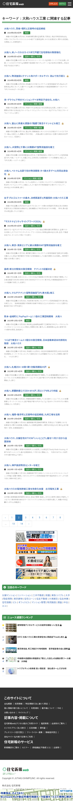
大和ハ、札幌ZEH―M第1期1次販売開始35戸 (27, 366)
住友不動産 (41, 598)
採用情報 (18, 703)
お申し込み (53, 4)
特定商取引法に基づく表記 (36, 703)
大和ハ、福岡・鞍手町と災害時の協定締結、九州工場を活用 (32, 413)
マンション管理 (39, 601)
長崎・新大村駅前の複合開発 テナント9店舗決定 (29, 268)
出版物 (56, 747)
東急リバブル (57, 594)
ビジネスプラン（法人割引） (15, 727)
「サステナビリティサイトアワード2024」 (24, 221)
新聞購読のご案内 (11, 747)
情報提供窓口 (51, 731)
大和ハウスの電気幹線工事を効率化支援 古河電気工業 (33, 488)
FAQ (59, 707)
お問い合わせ (9, 712)
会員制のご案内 (58, 722)
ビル (15, 601)
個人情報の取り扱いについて (16, 707)
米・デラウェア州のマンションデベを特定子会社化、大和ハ (31, 99)
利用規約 (35, 707)
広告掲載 (33, 727)
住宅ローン (29, 598)
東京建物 (18, 598)
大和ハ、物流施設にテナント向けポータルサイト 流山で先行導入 (36, 76)
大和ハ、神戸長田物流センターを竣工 (22, 464)
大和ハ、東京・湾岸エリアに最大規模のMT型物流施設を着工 (33, 245)
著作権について (48, 707)
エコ (4, 605)
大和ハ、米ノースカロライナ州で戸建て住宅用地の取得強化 (32, 52)
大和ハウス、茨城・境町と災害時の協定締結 (24, 28)
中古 (66, 601)
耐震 (48, 594)
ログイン (62, 4)
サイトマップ (23, 712)
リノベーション (24, 594)
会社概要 (8, 703)
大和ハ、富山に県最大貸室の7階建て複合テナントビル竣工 (33, 123)
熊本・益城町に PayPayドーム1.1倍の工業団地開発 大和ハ (33, 315)
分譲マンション (9, 594)
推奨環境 (45, 722)
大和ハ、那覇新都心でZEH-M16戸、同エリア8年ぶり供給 (32, 390)
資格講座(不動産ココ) (41, 747)
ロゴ (13, 4)
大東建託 (53, 598)
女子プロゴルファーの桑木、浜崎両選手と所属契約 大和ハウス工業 (36, 197)
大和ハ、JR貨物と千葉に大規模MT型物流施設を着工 (29, 147)
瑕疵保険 (7, 598)
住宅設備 (6, 601)
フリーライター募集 (35, 731)
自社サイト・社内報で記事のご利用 (18, 736)
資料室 (43, 727)
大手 (67, 594)
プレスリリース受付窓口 (14, 731)
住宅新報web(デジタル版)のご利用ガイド (21, 722)
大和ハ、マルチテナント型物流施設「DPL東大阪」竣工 (29, 292)
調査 (60, 601)
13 (13, 522)
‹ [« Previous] (5, 516)
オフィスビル (24, 601)
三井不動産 (38, 594)
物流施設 (51, 601)
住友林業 (63, 598)
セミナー (25, 747)
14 (21, 522)
